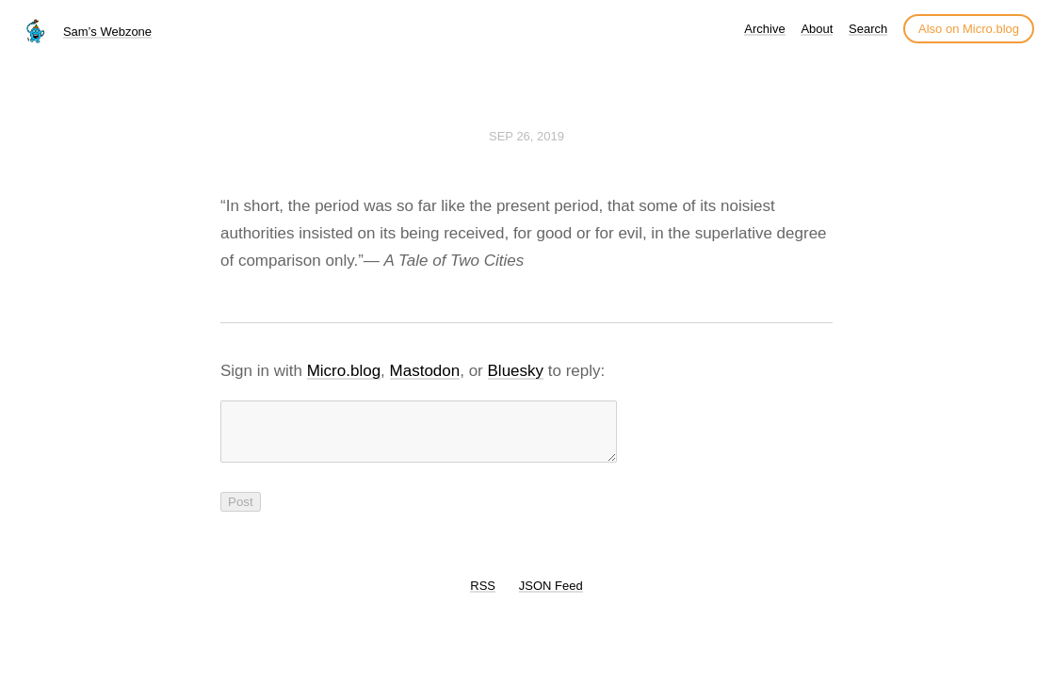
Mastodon (425, 371)
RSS (482, 597)
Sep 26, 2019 (526, 136)
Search (868, 29)
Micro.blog (344, 371)
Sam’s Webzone (107, 31)
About (817, 29)
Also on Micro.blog (968, 29)
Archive (764, 29)
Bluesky (516, 371)
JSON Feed (551, 597)
